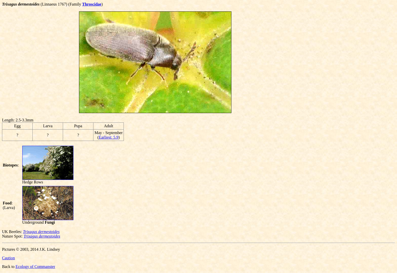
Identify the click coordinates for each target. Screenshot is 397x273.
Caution (8, 258)
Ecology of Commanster (35, 266)
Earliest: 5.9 (108, 137)
